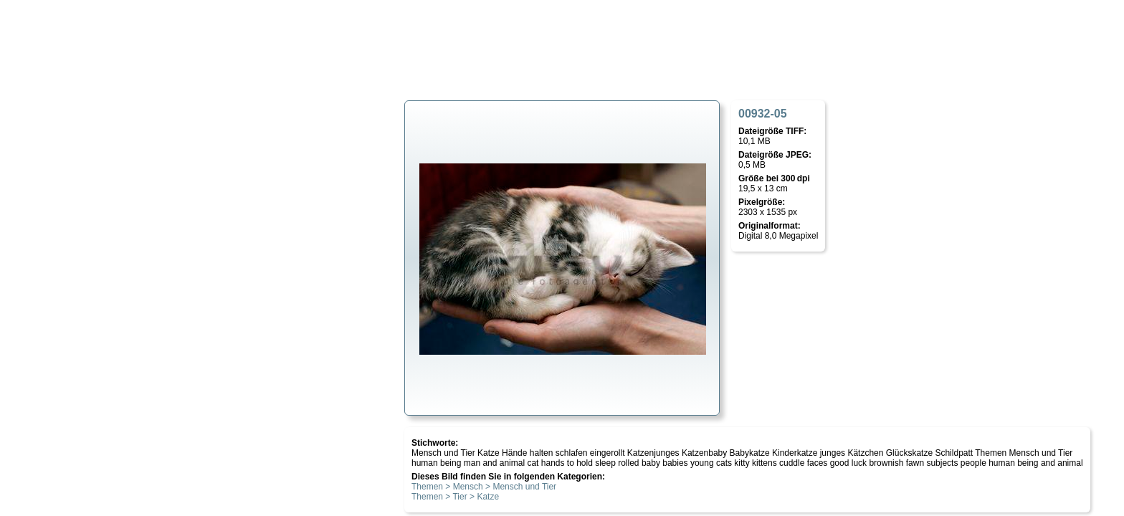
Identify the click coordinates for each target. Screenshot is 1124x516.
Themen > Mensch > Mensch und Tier (483, 487)
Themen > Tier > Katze (455, 497)
